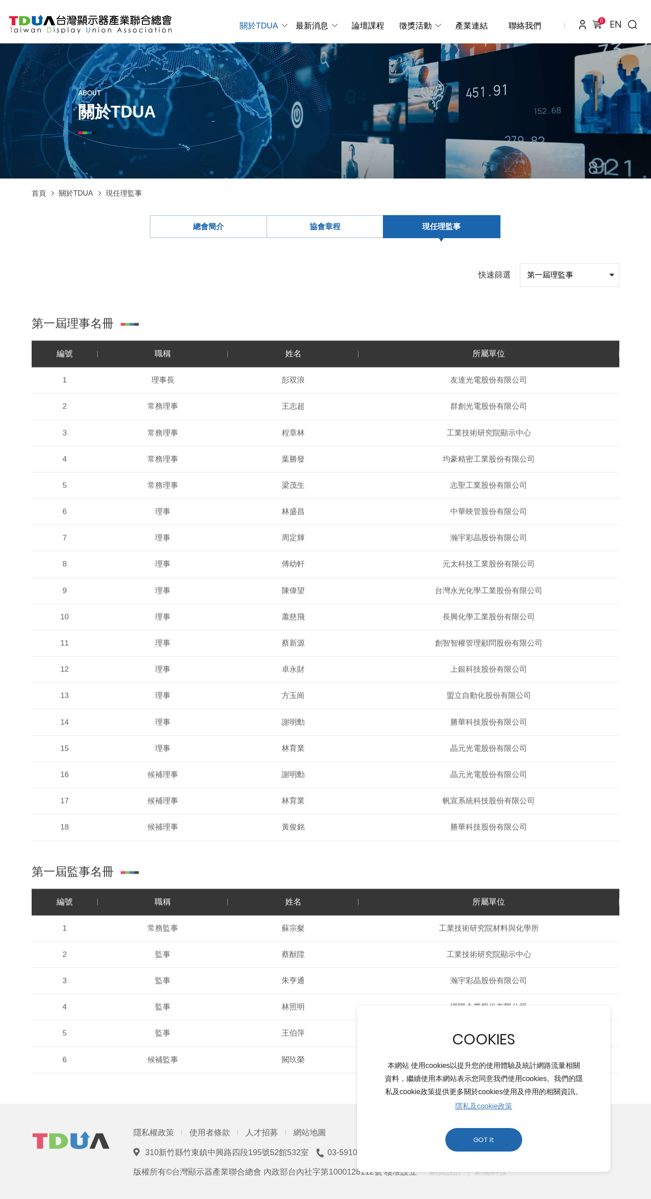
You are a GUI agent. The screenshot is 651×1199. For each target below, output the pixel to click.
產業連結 (471, 25)
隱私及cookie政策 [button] (483, 1106)
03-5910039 (349, 1152)
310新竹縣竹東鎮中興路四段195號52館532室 (227, 1152)
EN (616, 24)
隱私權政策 (153, 1132)
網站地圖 (309, 1132)
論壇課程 (368, 25)
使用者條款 (209, 1132)
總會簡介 (208, 226)
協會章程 (325, 226)
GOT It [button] (483, 1139)
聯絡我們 (525, 25)
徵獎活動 (415, 25)
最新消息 (312, 25)
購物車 (600, 22)
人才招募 (261, 1132)
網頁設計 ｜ (450, 1171)
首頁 (39, 193)
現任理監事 (124, 193)
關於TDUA (259, 25)
